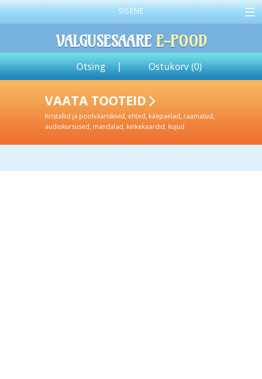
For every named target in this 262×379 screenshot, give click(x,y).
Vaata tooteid (151, 111)
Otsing (90, 66)
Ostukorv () (175, 66)
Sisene (131, 11)
